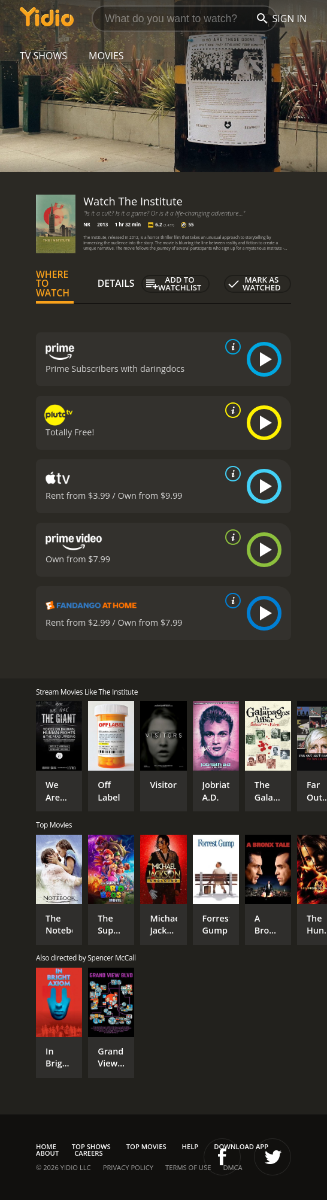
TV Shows (43, 55)
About (47, 1153)
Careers (88, 1153)
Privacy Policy (128, 1167)
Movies (106, 55)
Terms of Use (188, 1167)
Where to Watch (52, 284)
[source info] (230, 346)
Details (116, 283)
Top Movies (146, 1146)
